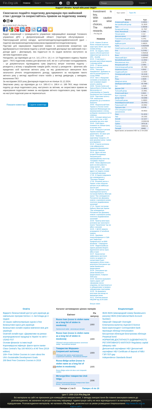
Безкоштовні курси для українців (18, 325)
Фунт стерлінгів (120, 95)
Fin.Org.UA (10, 3)
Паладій (118, 128)
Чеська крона (120, 34)
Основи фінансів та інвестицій (17, 342)
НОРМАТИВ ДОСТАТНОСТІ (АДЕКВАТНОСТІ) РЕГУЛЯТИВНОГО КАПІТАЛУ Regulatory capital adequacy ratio (125, 342)
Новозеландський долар (124, 67)
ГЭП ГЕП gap (108, 354)
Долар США (119, 98)
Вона (117, 55)
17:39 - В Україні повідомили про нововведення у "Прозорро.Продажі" (100, 177)
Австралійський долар (123, 24)
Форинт (118, 41)
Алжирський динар (122, 22)
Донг (116, 76)
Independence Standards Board (117, 357)
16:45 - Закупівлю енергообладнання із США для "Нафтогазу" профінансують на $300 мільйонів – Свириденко (99, 239)
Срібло (117, 124)
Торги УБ (132, 13)
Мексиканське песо (122, 62)
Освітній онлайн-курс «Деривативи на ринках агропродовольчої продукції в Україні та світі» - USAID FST (25, 337)
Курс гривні (121, 13)
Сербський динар (121, 100)
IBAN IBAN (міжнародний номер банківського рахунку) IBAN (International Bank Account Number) (124, 316)
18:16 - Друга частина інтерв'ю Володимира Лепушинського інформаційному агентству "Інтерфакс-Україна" (99, 156)
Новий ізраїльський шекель (125, 48)
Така (116, 27)
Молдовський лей (121, 65)
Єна (116, 50)
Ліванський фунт (121, 57)
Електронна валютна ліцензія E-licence (121, 325)
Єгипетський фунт (121, 93)
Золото (117, 121)
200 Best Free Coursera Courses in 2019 (22, 360)
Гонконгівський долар (123, 39)
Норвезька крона (121, 69)
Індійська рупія (120, 43)
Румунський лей (121, 105)
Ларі (116, 116)
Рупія (117, 46)
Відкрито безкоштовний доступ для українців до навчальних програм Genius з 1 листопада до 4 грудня (26, 316)
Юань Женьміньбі (121, 31)
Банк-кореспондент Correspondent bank (121, 328)
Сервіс (143, 3)
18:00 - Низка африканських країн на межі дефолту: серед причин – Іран (100, 165)
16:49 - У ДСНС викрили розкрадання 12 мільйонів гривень (99, 231)
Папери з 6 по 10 (90, 388)
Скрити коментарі (37, 104)
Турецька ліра (120, 107)
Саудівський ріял (121, 72)
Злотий (117, 119)
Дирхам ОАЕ (119, 88)
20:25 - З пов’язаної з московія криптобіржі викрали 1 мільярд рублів (101, 61)
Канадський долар (122, 29)
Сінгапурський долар (122, 74)
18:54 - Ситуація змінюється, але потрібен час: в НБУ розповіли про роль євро (100, 119)
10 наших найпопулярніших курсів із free (22, 322)
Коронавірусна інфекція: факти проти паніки (24, 345)
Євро (117, 114)
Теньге (117, 53)
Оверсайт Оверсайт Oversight (116, 322)
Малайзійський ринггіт (123, 60)
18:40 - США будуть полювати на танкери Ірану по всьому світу (100, 125)
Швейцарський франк (123, 84)
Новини (26, 3)
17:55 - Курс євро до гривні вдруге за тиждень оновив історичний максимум (100, 171)
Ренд (117, 79)
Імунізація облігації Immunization (118, 331)
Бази (38, 3)
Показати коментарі (16, 104)
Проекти (50, 3)
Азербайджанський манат (124, 102)
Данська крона (120, 36)
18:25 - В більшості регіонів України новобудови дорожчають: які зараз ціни (100, 132)
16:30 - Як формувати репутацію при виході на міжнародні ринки (99, 293)
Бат (116, 86)
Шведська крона (121, 81)
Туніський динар (121, 91)
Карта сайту (76, 406)
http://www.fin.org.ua (135, 403)
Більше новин (95, 304)
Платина (118, 126)
